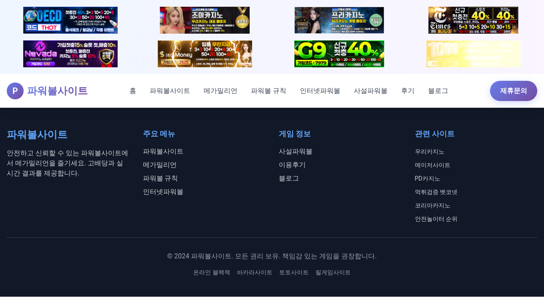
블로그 (438, 91)
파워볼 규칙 (268, 91)
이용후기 (292, 165)
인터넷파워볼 (320, 91)
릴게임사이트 (333, 272)
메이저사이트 (432, 165)
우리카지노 (429, 151)
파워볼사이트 (170, 91)
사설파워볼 (371, 91)
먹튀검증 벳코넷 (436, 192)
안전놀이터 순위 (436, 218)
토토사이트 (294, 272)
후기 (408, 91)
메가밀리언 (220, 91)
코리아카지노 (432, 205)
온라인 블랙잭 (211, 272)
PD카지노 (427, 178)
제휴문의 (513, 91)
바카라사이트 (254, 272)
